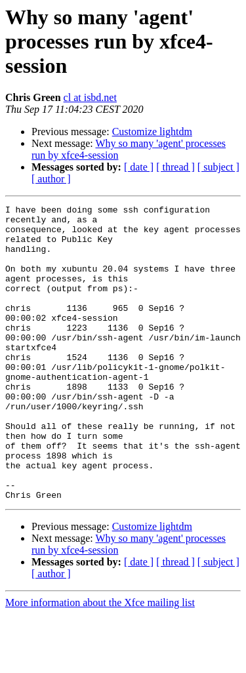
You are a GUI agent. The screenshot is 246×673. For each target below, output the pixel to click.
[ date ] (139, 167)
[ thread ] (175, 167)
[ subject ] (218, 167)
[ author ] (51, 178)
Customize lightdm (152, 131)
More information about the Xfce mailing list (100, 661)
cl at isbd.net (90, 97)
